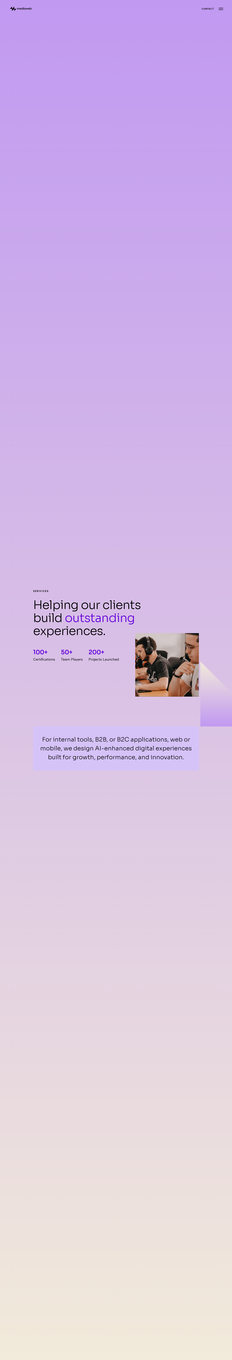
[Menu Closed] (221, 9)
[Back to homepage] (21, 9)
